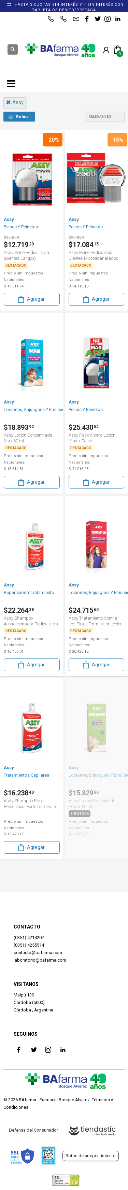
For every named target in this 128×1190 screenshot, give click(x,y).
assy (15, 102)
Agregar (31, 299)
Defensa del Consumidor (33, 1130)
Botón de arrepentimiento (91, 1155)
